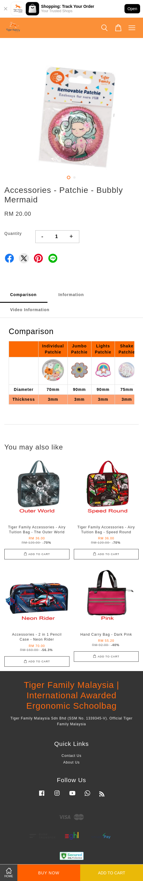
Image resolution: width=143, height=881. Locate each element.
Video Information (30, 309)
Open (132, 8)
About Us (71, 762)
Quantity (13, 233)
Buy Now (49, 873)
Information (71, 294)
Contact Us (72, 756)
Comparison (23, 294)
